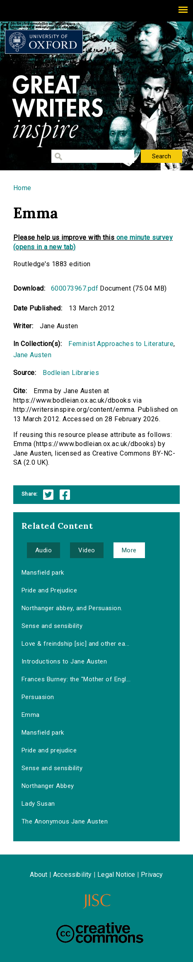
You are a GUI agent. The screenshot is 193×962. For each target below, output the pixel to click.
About (38, 874)
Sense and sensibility (52, 626)
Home (22, 188)
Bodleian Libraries (71, 373)
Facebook (65, 494)
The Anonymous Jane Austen (65, 821)
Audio (43, 550)
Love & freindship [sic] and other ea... (76, 643)
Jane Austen (32, 355)
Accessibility (72, 874)
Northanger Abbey (48, 786)
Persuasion (38, 697)
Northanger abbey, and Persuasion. (72, 608)
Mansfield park (43, 572)
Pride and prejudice (49, 750)
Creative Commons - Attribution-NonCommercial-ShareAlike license (99, 932)
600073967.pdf (74, 288)
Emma (31, 715)
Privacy (152, 874)
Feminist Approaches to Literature (121, 344)
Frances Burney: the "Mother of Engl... (76, 679)
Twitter (48, 494)
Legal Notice (116, 874)
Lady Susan (38, 803)
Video (86, 550)
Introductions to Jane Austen (64, 661)
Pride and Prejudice (49, 590)
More (129, 550)
